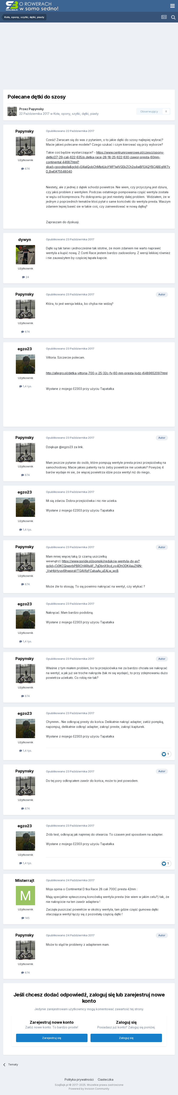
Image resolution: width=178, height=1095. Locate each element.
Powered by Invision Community (89, 1088)
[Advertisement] (89, 55)
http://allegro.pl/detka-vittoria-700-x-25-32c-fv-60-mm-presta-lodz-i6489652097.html (107, 373)
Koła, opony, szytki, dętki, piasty (76, 113)
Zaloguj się (126, 1038)
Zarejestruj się (51, 1038)
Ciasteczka (105, 1079)
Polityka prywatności (79, 1079)
